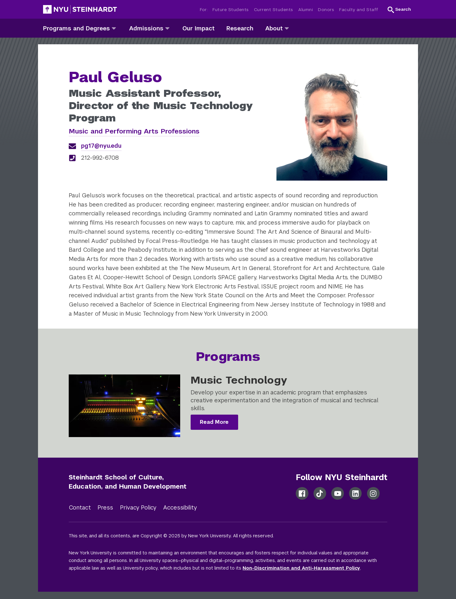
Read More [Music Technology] (214, 422)
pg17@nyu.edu (101, 145)
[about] (286, 28)
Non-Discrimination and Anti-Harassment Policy (301, 568)
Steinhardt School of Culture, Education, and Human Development (128, 482)
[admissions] (167, 28)
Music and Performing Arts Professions (134, 131)
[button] (399, 9)
